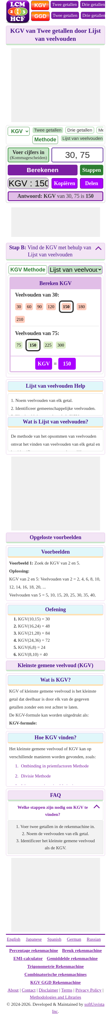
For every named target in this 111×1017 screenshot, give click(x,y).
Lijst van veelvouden (82, 138)
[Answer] (28, 183)
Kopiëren (64, 183)
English (13, 939)
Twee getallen (64, 4)
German (74, 939)
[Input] (77, 155)
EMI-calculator (28, 958)
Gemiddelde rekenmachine (72, 958)
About (13, 990)
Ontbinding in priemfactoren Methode (55, 766)
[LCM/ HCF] (19, 131)
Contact (29, 990)
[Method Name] (75, 269)
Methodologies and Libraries (55, 997)
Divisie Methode (36, 776)
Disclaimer (48, 990)
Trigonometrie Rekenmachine (55, 966)
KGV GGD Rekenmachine (55, 982)
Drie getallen (93, 4)
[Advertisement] (55, 85)
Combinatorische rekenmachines (55, 974)
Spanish (54, 939)
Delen (91, 183)
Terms (66, 990)
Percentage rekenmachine (33, 950)
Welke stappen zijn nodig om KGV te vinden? (52, 811)
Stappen (91, 170)
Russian (94, 939)
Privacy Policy (88, 990)
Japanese (34, 939)
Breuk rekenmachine (82, 950)
